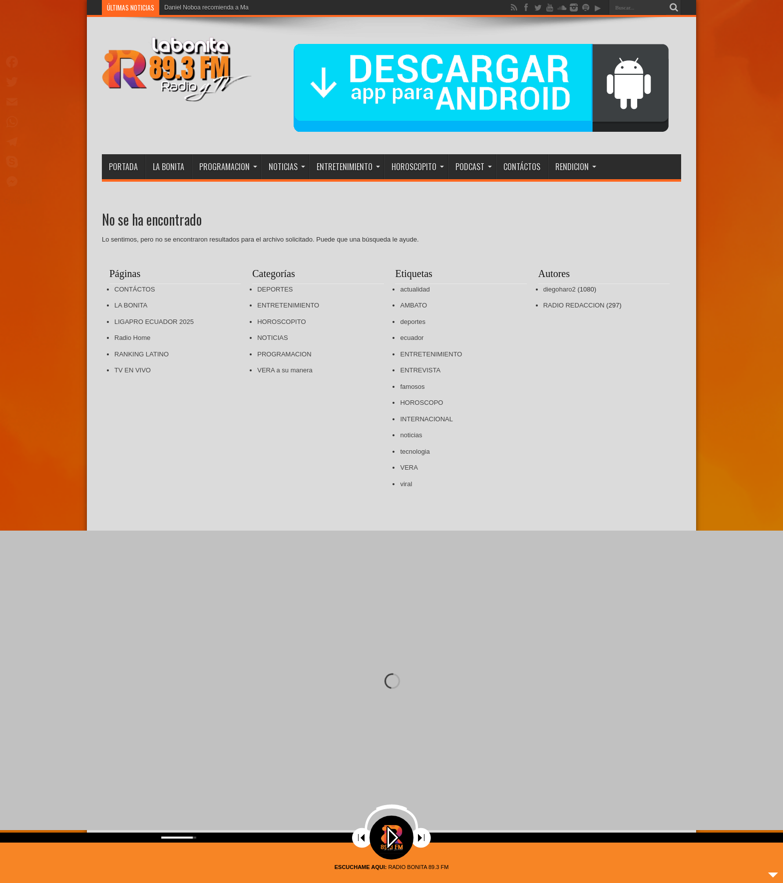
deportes (412, 321)
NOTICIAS (287, 167)
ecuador (411, 337)
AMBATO (413, 305)
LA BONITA (168, 167)
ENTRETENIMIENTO (348, 167)
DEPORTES (275, 289)
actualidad (414, 289)
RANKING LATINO (141, 354)
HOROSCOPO (421, 402)
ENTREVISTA (420, 370)
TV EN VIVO (132, 370)
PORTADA (123, 167)
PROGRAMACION (228, 167)
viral (406, 484)
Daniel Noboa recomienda (199, 7)
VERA (408, 467)
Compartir (18, 201)
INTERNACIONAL (426, 419)
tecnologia (414, 451)
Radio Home (132, 337)
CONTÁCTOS (521, 167)
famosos (412, 386)
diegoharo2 (559, 289)
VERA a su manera (285, 370)
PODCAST (473, 167)
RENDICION (575, 167)
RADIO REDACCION (574, 305)
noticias (411, 435)
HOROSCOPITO (418, 167)
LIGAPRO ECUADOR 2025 (154, 321)
